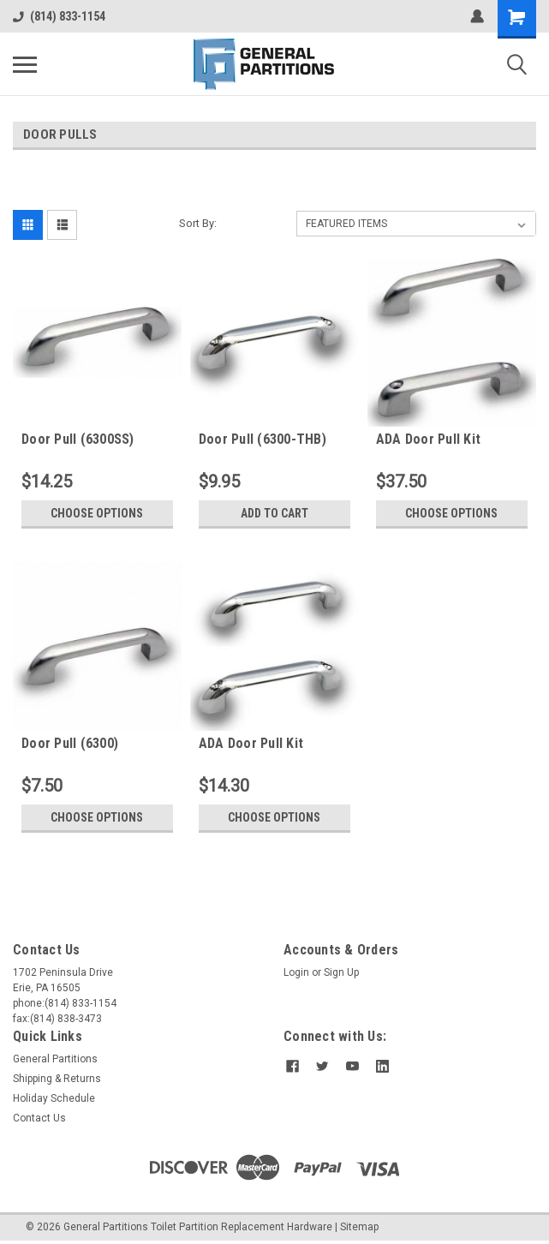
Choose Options (97, 513)
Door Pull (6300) (69, 743)
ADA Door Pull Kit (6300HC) (251, 743)
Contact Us (39, 1118)
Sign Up (341, 972)
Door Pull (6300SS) (77, 439)
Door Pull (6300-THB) (262, 439)
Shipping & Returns (57, 1079)
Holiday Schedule (54, 1098)
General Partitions (55, 1059)
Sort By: (198, 223)
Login (296, 972)
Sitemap (359, 1227)
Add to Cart (274, 513)
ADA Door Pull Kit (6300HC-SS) (428, 439)
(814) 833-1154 (59, 16)
